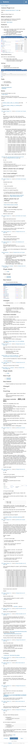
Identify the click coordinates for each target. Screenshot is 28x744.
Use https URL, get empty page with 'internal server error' (13, 156)
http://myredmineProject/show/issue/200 (18, 631)
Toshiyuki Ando (8, 10)
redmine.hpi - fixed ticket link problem (12, 655)
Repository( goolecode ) (7, 87)
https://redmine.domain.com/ (16, 196)
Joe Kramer (18, 111)
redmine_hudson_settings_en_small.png (11, 105)
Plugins (6, 5)
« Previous (6, 738)
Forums (2, 5)
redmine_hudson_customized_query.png (13, 517)
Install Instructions (5, 252)
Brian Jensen (18, 662)
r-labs (8, 271)
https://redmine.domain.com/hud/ (17, 195)
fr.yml (6, 360)
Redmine (10, 743)
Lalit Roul (17, 427)
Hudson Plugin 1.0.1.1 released (8, 367)
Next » (22, 738)
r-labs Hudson (5, 94)
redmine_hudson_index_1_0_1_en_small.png (14, 341)
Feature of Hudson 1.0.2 (6, 343)
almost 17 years (15, 10)
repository (9, 276)
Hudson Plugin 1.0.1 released (7, 265)
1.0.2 (11, 735)
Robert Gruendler (19, 563)
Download (4, 88)
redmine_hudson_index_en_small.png (11, 102)
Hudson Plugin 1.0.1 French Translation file (10, 355)
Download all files (26, 102)
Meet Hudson (9, 22)
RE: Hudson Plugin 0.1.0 (6, 111)
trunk (14, 734)
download (9, 277)
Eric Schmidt (18, 241)
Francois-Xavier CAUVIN (8, 356)
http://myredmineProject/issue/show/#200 (12, 633)
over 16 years (23, 111)
